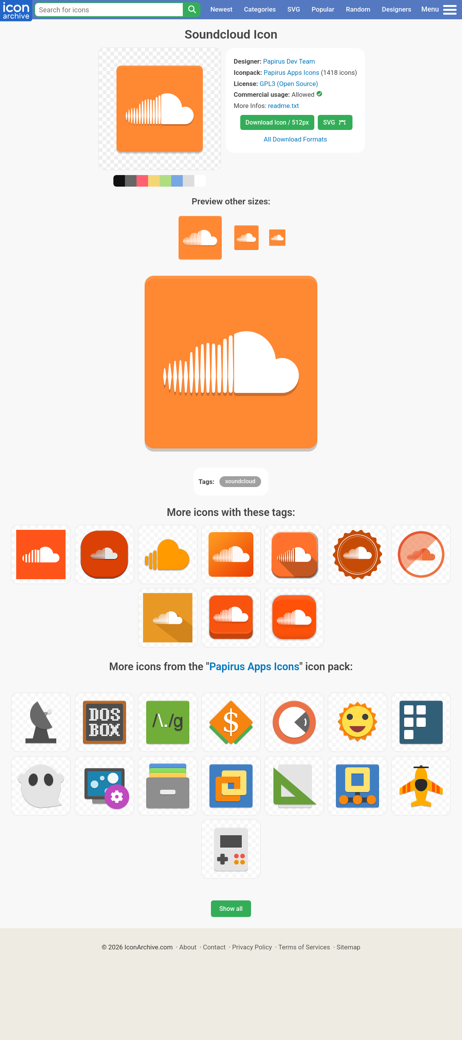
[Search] (192, 9)
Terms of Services (304, 947)
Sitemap (349, 947)
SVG (293, 9)
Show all (231, 908)
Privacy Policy (252, 947)
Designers (396, 9)
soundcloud (240, 481)
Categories (260, 9)
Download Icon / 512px (277, 122)
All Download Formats (295, 139)
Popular (323, 9)
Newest (221, 9)
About (188, 947)
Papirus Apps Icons (291, 72)
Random (358, 9)
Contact (214, 947)
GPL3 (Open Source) (289, 84)
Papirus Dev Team (289, 61)
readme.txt (283, 106)
